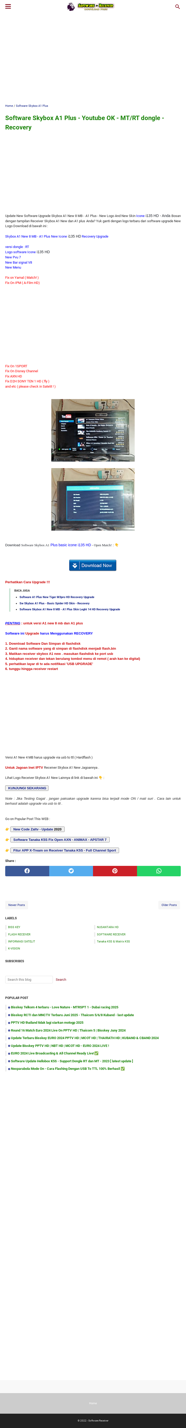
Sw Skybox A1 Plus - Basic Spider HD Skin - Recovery (55, 603)
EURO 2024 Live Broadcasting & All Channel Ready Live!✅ (54, 1053)
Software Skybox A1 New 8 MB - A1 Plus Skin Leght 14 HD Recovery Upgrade (70, 609)
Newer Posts (16, 905)
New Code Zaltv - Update (33, 829)
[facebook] (27, 871)
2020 (38, 829)
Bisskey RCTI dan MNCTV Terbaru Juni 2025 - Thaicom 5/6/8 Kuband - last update (72, 1015)
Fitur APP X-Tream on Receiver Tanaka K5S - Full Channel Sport (64, 850)
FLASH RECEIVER (19, 934)
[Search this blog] (178, 7)
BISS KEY (14, 927)
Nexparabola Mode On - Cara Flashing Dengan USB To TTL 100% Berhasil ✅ (68, 1069)
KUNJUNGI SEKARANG (26, 788)
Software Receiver (98, 1420)
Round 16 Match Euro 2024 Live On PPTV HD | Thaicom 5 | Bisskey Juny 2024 (68, 1030)
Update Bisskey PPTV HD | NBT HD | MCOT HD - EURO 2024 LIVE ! (60, 1046)
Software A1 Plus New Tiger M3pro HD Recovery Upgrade (57, 597)
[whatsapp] (159, 871)
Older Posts (169, 905)
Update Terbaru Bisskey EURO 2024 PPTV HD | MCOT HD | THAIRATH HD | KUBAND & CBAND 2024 (85, 1038)
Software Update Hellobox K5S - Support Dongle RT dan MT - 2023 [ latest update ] (72, 1061)
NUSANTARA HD (108, 927)
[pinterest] (115, 871)
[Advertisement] (95, 57)
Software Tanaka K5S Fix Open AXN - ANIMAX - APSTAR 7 (60, 840)
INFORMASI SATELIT (21, 941)
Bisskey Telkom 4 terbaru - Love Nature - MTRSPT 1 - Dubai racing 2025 (64, 1007)
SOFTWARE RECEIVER (111, 934)
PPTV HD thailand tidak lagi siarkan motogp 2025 (47, 1023)
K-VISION (14, 948)
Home (93, 1403)
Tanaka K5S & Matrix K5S (113, 941)
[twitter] (71, 871)
